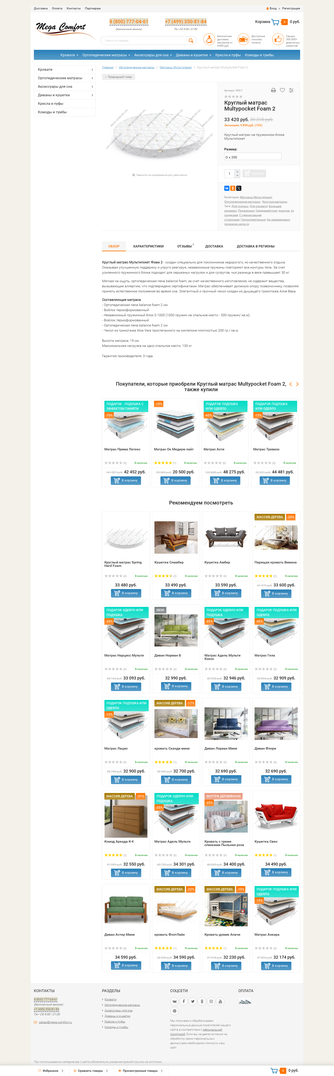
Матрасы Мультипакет (256, 197)
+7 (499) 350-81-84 (186, 21)
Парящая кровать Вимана (276, 562)
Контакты (74, 8)
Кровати (67, 55)
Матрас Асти (214, 449)
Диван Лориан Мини (220, 748)
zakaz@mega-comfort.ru (55, 1022)
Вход (271, 8)
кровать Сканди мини (172, 748)
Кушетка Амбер (217, 562)
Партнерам (93, 8)
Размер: (230, 149)
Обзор (113, 246)
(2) (165, 576)
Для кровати (259, 206)
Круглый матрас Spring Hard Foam (123, 564)
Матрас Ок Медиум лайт (174, 449)
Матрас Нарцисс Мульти (124, 655)
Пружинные (246, 210)
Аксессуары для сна (151, 55)
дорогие (284, 210)
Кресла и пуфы (228, 55)
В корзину (130, 480)
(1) (165, 463)
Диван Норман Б (167, 655)
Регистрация (291, 8)
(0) (115, 463)
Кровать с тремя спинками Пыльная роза (224, 843)
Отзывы (185, 245)
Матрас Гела (265, 655)
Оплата (57, 8)
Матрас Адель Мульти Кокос (222, 657)
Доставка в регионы (256, 246)
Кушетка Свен (266, 841)
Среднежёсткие (266, 210)
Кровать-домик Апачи (222, 934)
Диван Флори (265, 748)
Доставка (41, 8)
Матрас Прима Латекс (122, 449)
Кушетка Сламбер (169, 562)
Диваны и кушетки (192, 55)
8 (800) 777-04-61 (128, 21)
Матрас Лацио (116, 748)
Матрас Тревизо (266, 449)
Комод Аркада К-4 (119, 841)
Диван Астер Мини (119, 934)
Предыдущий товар (118, 76)
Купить (258, 173)
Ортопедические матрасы (104, 55)
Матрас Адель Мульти (172, 841)
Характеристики (148, 246)
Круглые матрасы (274, 201)
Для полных (240, 206)
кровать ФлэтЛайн (169, 934)
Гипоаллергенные (253, 219)
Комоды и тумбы (259, 55)
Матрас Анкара (267, 934)
